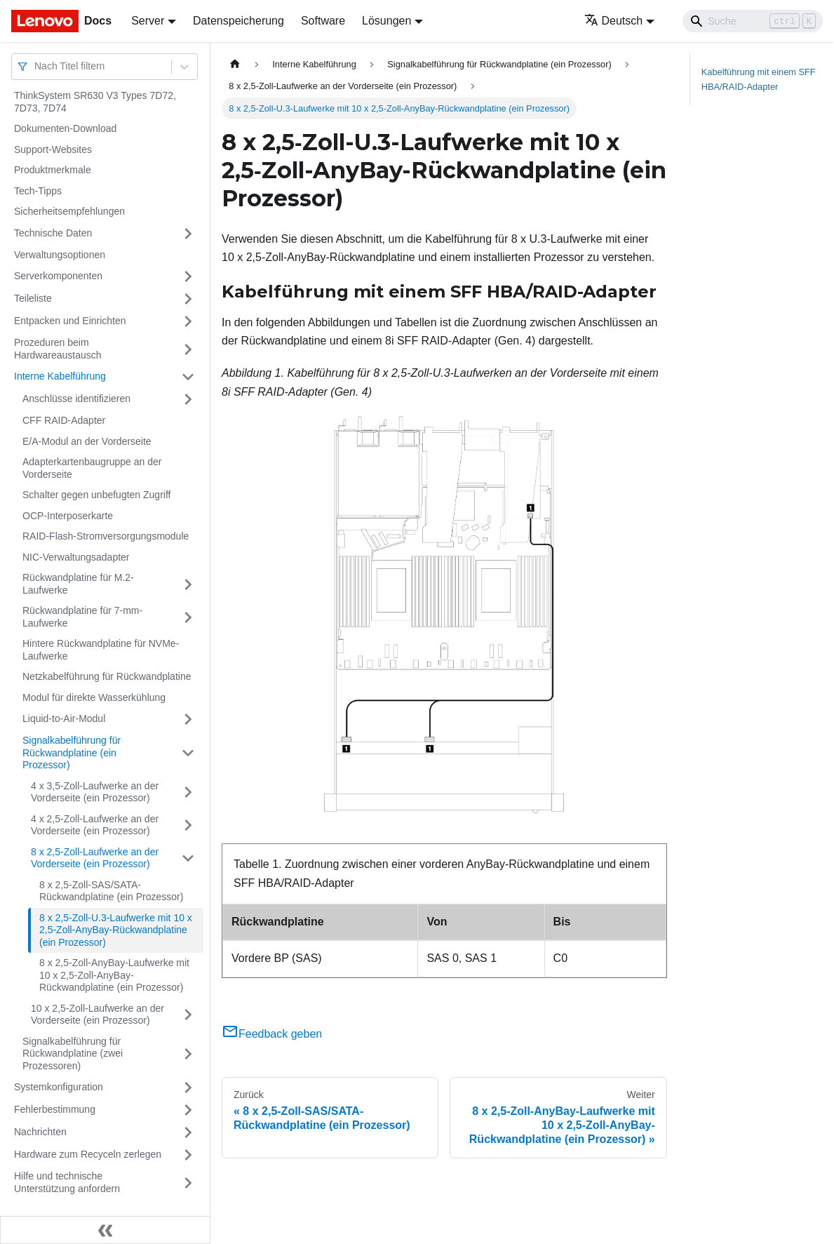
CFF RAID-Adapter (63, 420)
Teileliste (33, 298)
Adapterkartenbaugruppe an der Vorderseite (91, 468)
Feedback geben (272, 1034)
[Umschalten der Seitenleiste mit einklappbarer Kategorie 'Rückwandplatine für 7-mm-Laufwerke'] (188, 617)
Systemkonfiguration (58, 1086)
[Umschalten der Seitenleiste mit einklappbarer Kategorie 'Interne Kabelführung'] (188, 377)
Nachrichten (40, 1131)
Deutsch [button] (613, 21)
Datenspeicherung (238, 21)
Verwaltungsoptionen (59, 254)
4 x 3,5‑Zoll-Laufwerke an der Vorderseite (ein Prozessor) (95, 792)
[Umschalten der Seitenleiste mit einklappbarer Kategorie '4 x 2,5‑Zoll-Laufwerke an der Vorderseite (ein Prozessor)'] (188, 825)
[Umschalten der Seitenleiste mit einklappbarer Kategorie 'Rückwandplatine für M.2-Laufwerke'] (188, 584)
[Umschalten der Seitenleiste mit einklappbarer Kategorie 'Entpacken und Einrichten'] (188, 321)
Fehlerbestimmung (54, 1109)
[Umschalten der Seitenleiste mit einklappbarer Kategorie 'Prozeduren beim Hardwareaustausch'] (188, 349)
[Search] (752, 21)
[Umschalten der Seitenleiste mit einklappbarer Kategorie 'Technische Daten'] (188, 233)
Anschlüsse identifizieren (76, 398)
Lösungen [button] (386, 21)
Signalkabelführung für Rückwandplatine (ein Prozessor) (71, 752)
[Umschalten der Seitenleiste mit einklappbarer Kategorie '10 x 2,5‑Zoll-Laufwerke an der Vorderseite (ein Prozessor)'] (188, 1014)
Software (323, 21)
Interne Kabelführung (60, 376)
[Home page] (235, 64)
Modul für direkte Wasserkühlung (94, 697)
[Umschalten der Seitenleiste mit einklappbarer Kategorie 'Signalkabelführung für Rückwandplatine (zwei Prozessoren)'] (188, 1054)
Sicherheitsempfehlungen (69, 211)
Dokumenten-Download (65, 128)
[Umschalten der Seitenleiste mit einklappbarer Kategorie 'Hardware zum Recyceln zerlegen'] (188, 1155)
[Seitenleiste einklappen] (105, 1230)
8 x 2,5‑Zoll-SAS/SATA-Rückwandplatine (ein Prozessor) (111, 891)
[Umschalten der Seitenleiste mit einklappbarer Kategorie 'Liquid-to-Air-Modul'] (188, 719)
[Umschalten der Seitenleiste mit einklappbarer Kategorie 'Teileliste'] (188, 299)
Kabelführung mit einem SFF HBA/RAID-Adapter (758, 79)
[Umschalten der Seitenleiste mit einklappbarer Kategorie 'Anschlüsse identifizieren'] (188, 399)
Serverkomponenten (58, 275)
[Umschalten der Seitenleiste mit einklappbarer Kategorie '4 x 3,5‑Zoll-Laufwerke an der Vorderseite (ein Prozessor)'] (188, 792)
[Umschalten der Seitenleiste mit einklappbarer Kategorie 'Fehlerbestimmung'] (188, 1110)
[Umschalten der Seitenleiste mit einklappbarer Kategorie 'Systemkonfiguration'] (188, 1087)
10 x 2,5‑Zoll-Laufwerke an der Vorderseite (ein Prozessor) (97, 1014)
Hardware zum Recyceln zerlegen (87, 1154)
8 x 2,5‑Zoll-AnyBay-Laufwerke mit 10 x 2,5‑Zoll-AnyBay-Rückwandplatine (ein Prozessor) (114, 975)
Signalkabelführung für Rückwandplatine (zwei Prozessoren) (72, 1053)
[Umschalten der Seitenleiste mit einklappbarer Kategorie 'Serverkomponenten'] (188, 276)
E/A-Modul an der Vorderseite (87, 441)
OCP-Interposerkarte (67, 515)
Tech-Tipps (38, 190)
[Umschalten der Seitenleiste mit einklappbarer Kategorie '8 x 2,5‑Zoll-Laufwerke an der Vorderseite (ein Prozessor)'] (188, 858)
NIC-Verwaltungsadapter (76, 557)
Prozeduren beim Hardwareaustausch (58, 349)
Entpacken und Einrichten (70, 320)
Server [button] (147, 21)
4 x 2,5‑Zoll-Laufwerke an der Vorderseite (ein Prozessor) (95, 825)
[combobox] (35, 66)
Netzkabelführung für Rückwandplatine (106, 676)
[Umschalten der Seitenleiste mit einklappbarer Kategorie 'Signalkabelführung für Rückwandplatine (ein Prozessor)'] (188, 753)
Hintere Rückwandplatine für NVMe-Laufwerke (100, 650)
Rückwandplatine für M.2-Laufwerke (78, 584)
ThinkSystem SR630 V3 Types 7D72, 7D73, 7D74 (95, 102)
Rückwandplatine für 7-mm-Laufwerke (82, 617)
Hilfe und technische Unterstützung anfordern (67, 1182)
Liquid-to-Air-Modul (63, 718)
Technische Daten (53, 233)
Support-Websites (53, 149)
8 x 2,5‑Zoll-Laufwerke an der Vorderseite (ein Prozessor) (95, 858)
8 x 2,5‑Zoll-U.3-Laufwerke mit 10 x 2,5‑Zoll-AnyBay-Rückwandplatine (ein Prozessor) (115, 930)
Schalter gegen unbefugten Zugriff (96, 494)
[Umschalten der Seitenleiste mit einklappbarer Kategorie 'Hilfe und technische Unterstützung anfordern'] (188, 1182)
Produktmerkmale (52, 169)
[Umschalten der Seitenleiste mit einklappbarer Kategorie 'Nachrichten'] (188, 1132)
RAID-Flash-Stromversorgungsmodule (105, 536)
